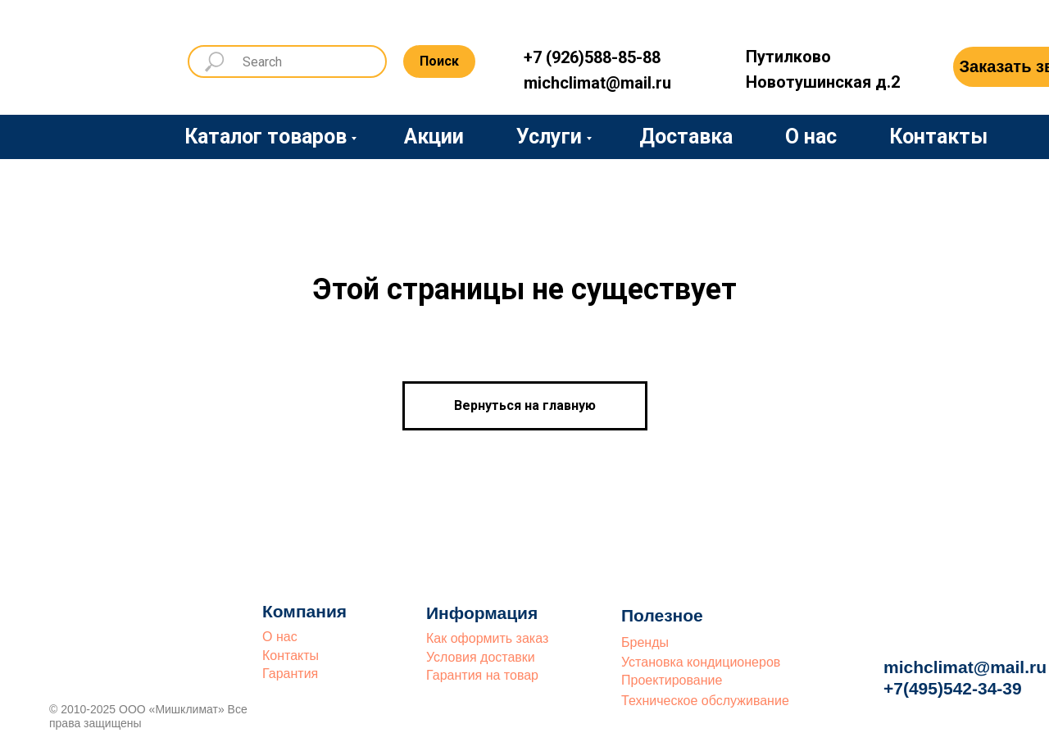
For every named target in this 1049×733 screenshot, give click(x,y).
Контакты (938, 136)
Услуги (549, 136)
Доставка (686, 136)
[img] (86, 59)
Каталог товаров (265, 136)
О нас (811, 136)
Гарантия (290, 674)
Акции (434, 136)
